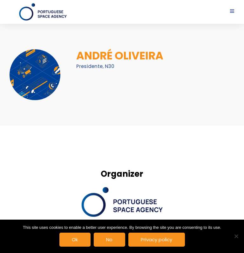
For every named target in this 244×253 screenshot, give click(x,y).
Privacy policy (156, 239)
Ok (75, 239)
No (109, 239)
